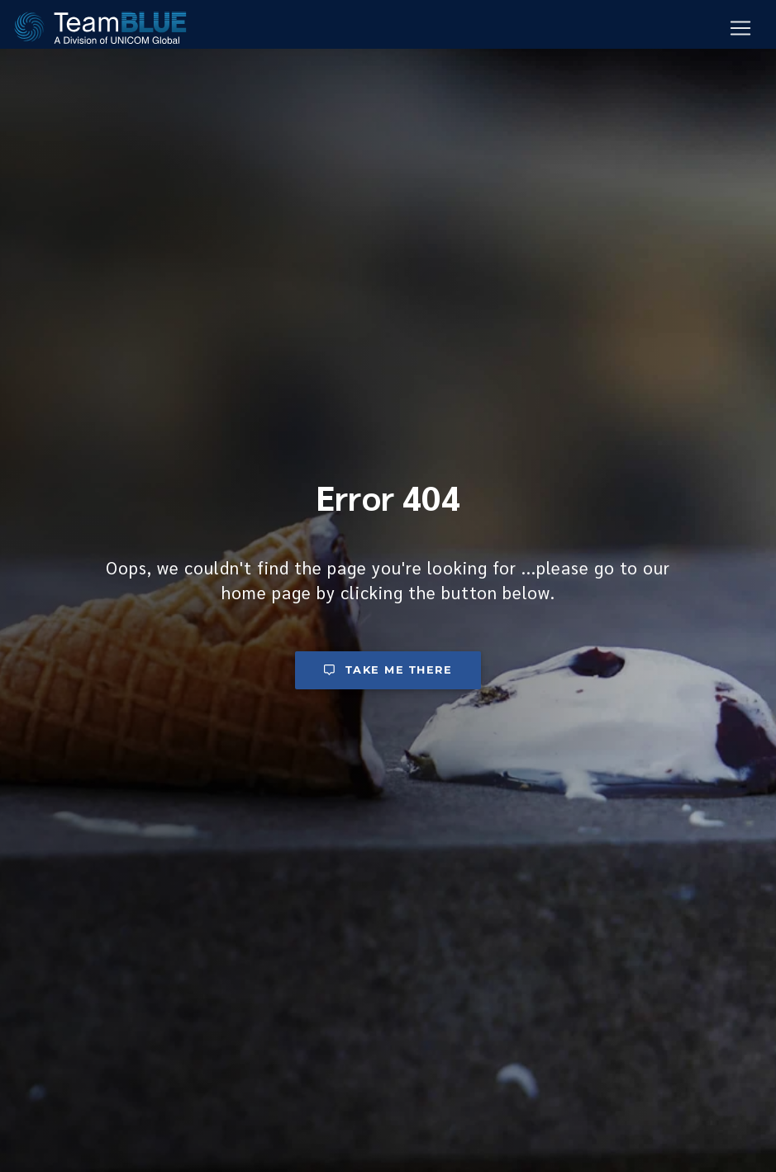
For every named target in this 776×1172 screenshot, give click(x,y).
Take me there (388, 670)
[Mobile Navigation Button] (740, 29)
